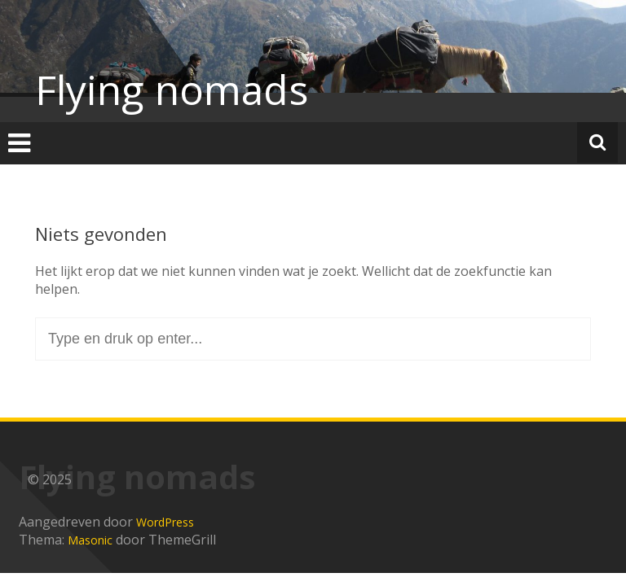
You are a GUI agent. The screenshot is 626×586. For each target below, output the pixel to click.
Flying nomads (171, 89)
